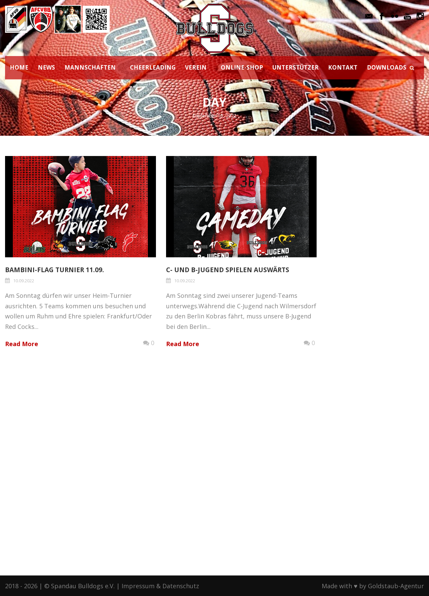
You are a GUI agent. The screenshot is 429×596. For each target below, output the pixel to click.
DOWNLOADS (386, 67)
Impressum (138, 586)
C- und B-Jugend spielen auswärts (227, 269)
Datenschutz (180, 586)
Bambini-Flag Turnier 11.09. (54, 269)
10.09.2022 (23, 281)
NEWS (46, 67)
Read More (21, 344)
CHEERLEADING (153, 67)
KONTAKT (342, 67)
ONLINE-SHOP (242, 67)
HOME (19, 67)
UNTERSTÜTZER (295, 67)
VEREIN (196, 67)
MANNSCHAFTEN (90, 67)
